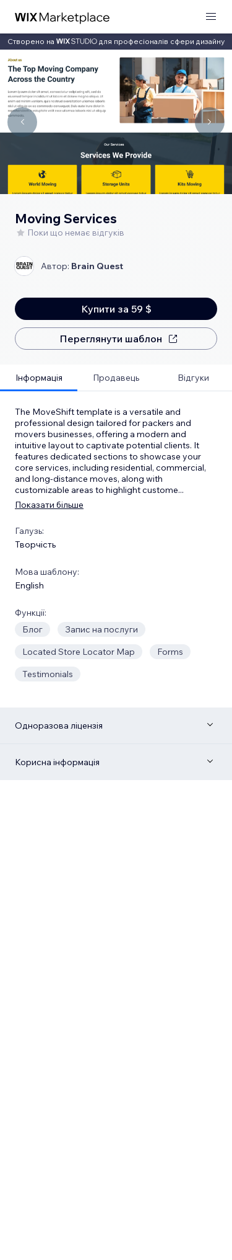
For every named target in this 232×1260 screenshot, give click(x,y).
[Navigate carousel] (22, 122)
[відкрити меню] (211, 17)
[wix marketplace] (62, 17)
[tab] (38, 378)
